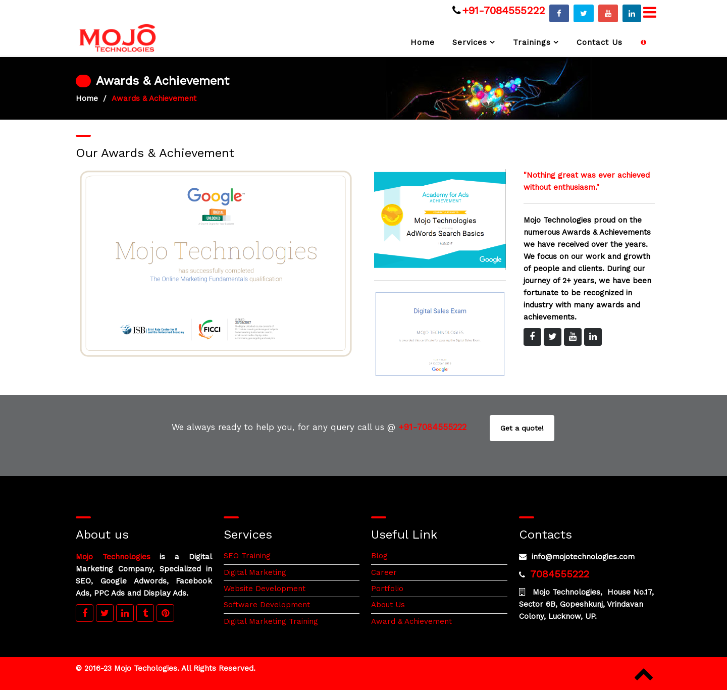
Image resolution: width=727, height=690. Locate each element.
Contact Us (599, 42)
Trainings (532, 42)
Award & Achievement (411, 621)
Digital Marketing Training (271, 621)
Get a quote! (522, 428)
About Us (388, 604)
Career (384, 572)
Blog (379, 555)
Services (469, 42)
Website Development (264, 588)
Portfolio (387, 588)
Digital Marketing (255, 572)
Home (422, 42)
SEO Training (247, 555)
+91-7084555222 (503, 10)
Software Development (267, 604)
